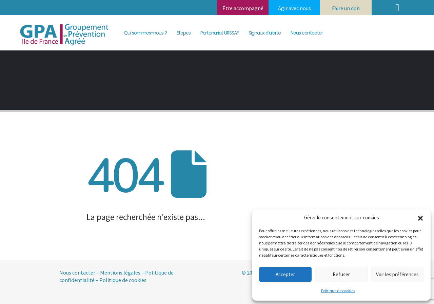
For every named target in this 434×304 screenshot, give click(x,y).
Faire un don (346, 8)
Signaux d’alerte (265, 32)
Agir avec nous (294, 8)
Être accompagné (242, 8)
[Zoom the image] (62, 23)
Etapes (184, 32)
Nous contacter (307, 32)
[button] (420, 217)
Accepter (285, 274)
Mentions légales (120, 272)
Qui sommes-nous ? (145, 32)
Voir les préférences (397, 274)
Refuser (341, 274)
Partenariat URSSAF (219, 32)
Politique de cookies (338, 290)
